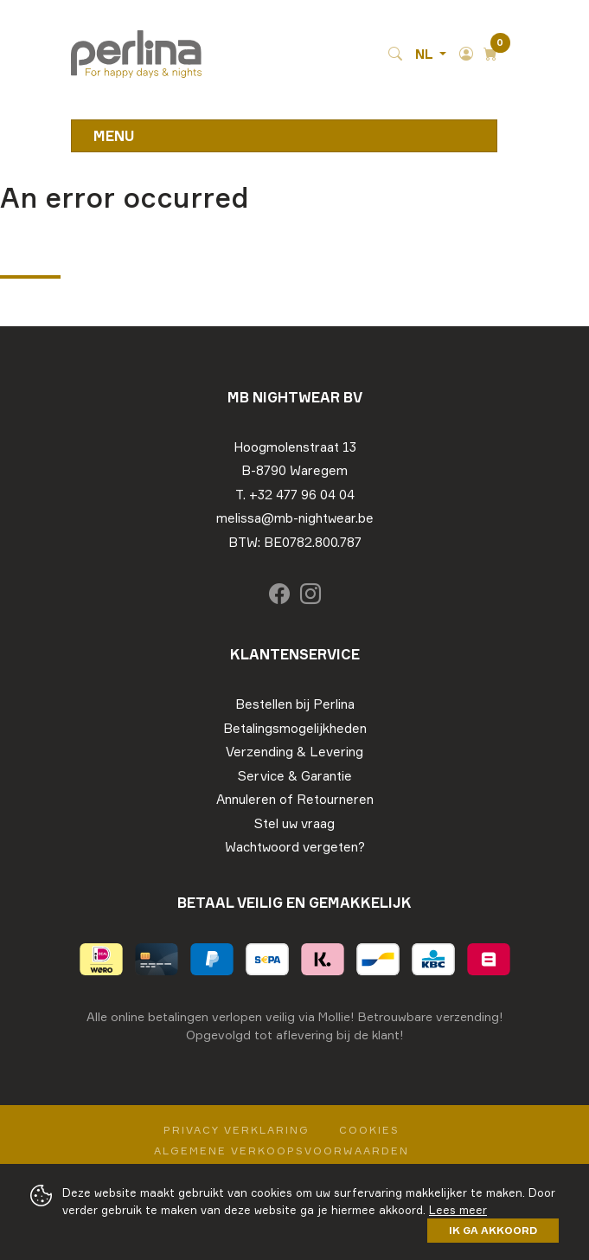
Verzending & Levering (294, 751)
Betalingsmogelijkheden (295, 728)
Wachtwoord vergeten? (295, 847)
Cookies (369, 1129)
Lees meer (458, 1210)
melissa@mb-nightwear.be (295, 518)
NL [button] (425, 54)
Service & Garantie (295, 776)
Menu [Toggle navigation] (114, 136)
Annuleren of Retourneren (295, 799)
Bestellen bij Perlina (295, 704)
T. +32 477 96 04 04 (295, 494)
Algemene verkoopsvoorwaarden (281, 1150)
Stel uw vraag (294, 823)
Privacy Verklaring (236, 1129)
